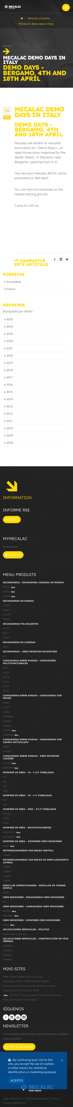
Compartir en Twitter (67, 259)
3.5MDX (7, 813)
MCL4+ (6, 677)
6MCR (6, 628)
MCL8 (6, 690)
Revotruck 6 (12, 832)
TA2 (5, 781)
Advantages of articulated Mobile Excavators (26, 981)
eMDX (9, 846)
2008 (9, 442)
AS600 (6, 702)
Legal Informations (12, 1098)
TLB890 (7, 876)
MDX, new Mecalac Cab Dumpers (20, 999)
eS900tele (11, 735)
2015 (9, 392)
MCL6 (6, 681)
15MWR (7, 619)
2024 (9, 326)
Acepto (17, 1080)
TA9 (5, 804)
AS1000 (7, 721)
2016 (9, 384)
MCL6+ (6, 686)
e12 (4, 656)
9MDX (6, 823)
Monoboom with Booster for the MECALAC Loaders (29, 986)
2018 (9, 370)
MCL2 (6, 667)
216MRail (7, 959)
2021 (9, 348)
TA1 (4, 777)
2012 (9, 413)
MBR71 (6, 892)
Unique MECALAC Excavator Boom (21, 990)
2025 (9, 319)
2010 (9, 428)
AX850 (6, 746)
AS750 (6, 707)
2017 (9, 377)
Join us (55, 1098)
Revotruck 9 (12, 837)
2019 (9, 363)
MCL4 (6, 672)
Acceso (11, 519)
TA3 (5, 786)
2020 (9, 355)
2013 (9, 406)
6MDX (6, 818)
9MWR (6, 610)
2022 (9, 341)
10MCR (6, 637)
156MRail (7, 955)
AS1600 (7, 725)
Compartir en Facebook (55, 259)
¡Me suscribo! (19, 1047)
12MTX (9, 591)
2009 (9, 435)
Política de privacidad (37, 1098)
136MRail (7, 950)
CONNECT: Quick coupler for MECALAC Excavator (32, 995)
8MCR (6, 633)
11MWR (6, 614)
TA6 (5, 800)
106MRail (7, 946)
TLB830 (7, 855)
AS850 (6, 712)
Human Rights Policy (15, 1103)
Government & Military (14, 934)
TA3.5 (5, 790)
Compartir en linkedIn (61, 259)
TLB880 (7, 871)
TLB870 (7, 867)
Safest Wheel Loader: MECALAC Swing (23, 976)
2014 (9, 399)
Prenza (10, 289)
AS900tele (8, 716)
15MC (6, 646)
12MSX (9, 587)
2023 (9, 334)
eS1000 (10, 730)
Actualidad (13, 282)
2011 (9, 421)
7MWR (6, 605)
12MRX (9, 596)
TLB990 (7, 880)
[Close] (62, 1060)
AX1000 (7, 751)
